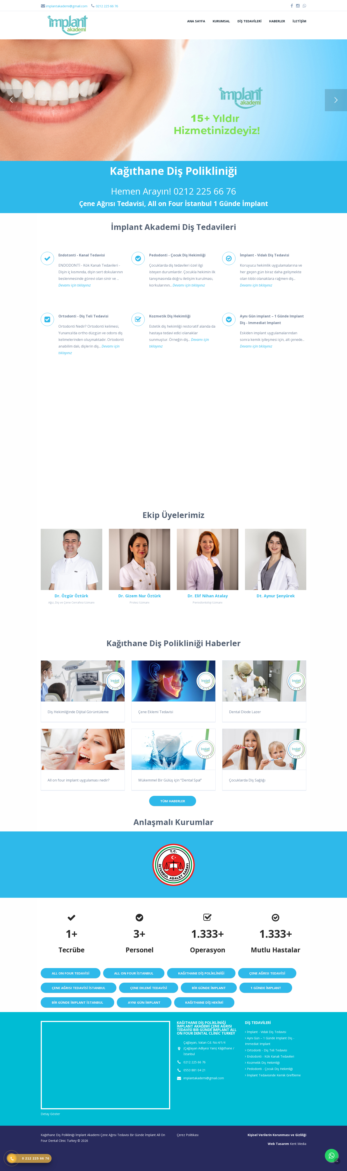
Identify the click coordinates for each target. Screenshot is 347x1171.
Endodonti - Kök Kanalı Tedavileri (269, 1056)
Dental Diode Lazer (245, 711)
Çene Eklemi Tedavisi (155, 711)
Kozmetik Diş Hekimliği (262, 1062)
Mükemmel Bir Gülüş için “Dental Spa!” (170, 780)
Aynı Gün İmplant (144, 1002)
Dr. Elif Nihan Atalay (207, 595)
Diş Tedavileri (249, 21)
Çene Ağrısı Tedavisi (267, 973)
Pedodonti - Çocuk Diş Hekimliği (269, 1069)
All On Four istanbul (133, 973)
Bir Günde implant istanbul (77, 1002)
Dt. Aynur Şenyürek (275, 595)
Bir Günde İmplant (209, 988)
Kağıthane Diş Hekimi (204, 1002)
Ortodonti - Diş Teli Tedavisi (266, 1050)
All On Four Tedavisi (70, 973)
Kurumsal (221, 21)
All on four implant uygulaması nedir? (79, 780)
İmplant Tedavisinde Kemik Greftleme (273, 1075)
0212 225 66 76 (205, 191)
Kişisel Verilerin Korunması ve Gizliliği (277, 1135)
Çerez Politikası (188, 1135)
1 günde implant (266, 988)
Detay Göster (50, 1114)
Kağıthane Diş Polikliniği (201, 973)
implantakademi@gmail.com (64, 6)
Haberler (277, 21)
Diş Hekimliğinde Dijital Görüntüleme (78, 711)
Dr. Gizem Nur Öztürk (139, 595)
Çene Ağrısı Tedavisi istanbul (78, 988)
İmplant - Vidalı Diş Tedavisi (265, 1032)
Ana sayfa (196, 21)
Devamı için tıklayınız (74, 285)
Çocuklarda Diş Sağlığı (247, 780)
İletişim (299, 21)
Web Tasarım (278, 1144)
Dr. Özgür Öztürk (71, 595)
